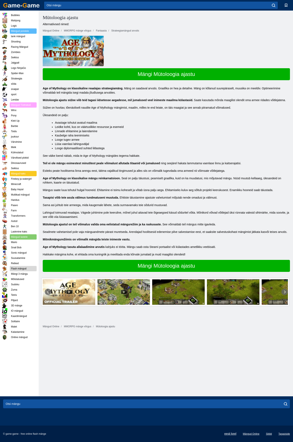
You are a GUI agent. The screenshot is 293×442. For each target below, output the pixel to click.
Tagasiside (284, 433)
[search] (273, 5)
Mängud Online (251, 433)
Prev (48, 292)
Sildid (269, 433)
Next (284, 292)
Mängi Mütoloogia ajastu (166, 74)
